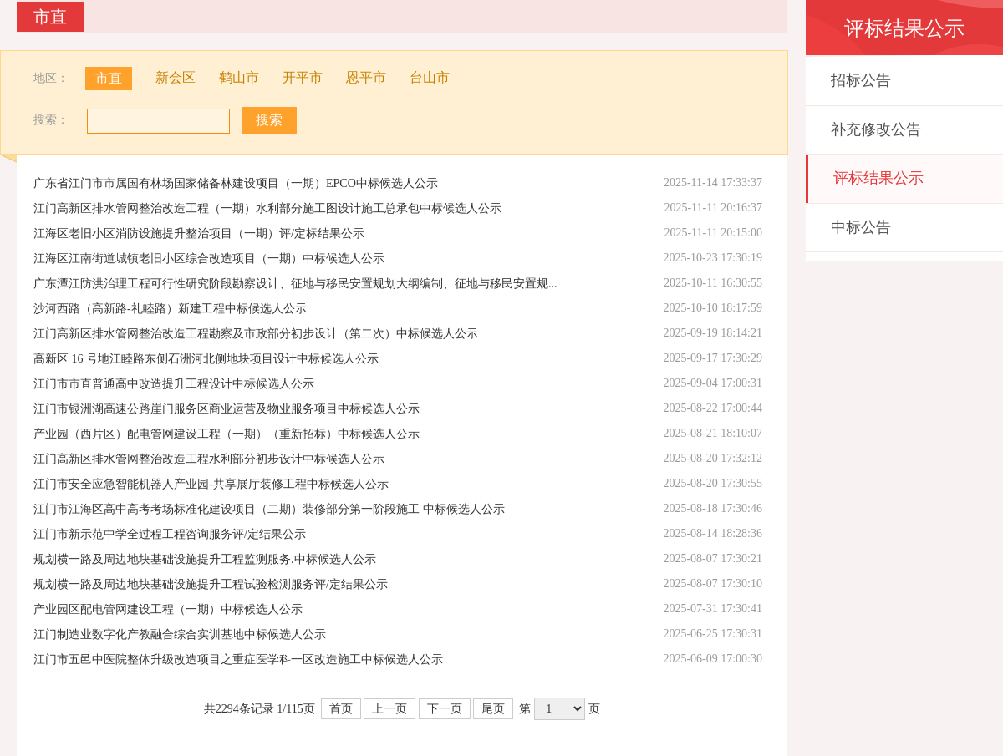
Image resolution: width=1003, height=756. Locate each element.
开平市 (303, 77)
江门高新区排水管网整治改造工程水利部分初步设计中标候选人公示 (208, 459)
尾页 (493, 709)
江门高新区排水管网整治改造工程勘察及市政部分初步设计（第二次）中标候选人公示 (255, 333)
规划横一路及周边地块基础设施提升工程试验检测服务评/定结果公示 (210, 584)
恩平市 (366, 77)
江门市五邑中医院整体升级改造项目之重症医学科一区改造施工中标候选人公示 (238, 659)
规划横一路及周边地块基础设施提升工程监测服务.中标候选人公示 (204, 559)
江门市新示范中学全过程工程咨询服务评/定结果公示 (169, 534)
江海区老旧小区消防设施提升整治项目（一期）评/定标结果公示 (198, 233)
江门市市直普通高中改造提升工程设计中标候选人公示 (173, 384)
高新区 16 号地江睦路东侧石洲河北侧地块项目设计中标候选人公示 (206, 359)
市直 (108, 78)
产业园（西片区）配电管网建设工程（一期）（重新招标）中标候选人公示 (226, 434)
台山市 (430, 77)
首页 (341, 709)
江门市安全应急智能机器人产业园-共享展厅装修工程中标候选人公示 (211, 484)
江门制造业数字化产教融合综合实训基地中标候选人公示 (179, 634)
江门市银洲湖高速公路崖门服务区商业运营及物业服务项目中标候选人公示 (226, 409)
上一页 (389, 709)
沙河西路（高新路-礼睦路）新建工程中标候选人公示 (170, 308)
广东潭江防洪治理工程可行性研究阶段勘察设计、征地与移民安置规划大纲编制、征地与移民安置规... (295, 283)
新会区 (175, 77)
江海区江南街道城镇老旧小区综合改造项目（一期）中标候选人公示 (208, 258)
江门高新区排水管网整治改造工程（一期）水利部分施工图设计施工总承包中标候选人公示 (267, 208)
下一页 (444, 709)
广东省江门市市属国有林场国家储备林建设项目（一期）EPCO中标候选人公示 (235, 183)
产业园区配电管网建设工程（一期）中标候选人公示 (168, 609)
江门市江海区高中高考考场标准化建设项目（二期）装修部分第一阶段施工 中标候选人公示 (269, 509)
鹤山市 (239, 77)
